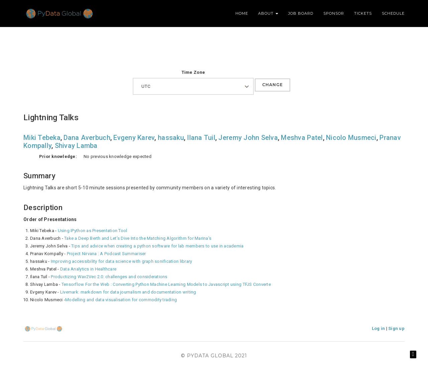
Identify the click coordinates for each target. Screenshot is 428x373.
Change (272, 84)
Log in (378, 328)
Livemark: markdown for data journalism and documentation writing (128, 292)
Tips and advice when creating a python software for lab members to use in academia (157, 245)
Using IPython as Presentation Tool (92, 230)
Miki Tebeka (42, 138)
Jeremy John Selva (248, 138)
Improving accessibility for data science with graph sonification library (121, 261)
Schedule (393, 13)
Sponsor (333, 13)
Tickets (363, 13)
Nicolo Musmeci (351, 138)
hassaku (171, 138)
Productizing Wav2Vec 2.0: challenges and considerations (109, 276)
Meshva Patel (302, 138)
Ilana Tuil (201, 138)
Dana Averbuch (87, 138)
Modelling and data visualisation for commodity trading (121, 299)
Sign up (396, 328)
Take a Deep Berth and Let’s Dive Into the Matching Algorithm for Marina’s (137, 238)
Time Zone (193, 72)
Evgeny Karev (133, 138)
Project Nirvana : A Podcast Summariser (106, 253)
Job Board (300, 13)
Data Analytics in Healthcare (88, 268)
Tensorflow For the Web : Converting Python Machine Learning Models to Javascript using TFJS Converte (166, 284)
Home (241, 13)
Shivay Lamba (76, 146)
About (268, 13)
